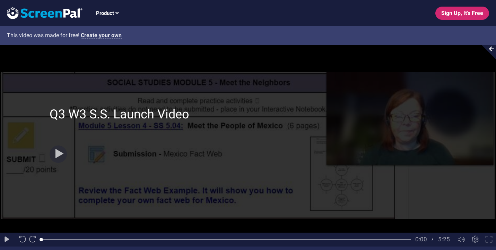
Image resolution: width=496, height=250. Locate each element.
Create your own (101, 35)
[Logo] (41, 12)
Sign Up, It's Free (462, 13)
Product (107, 13)
